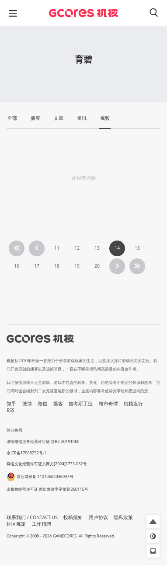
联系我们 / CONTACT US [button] (32, 517)
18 (56, 266)
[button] (153, 521)
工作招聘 (41, 524)
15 (137, 248)
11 (56, 248)
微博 (27, 404)
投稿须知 (73, 517)
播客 (58, 404)
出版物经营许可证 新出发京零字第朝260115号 (47, 489)
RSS (10, 410)
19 (77, 266)
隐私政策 (123, 517)
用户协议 (98, 517)
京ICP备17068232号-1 (26, 453)
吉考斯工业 (81, 404)
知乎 (11, 404)
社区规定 (16, 524)
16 (16, 266)
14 (117, 248)
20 (97, 266)
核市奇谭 (108, 404)
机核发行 (133, 404)
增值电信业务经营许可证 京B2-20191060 (43, 441)
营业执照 (14, 430)
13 (97, 248)
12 (77, 248)
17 (36, 266)
